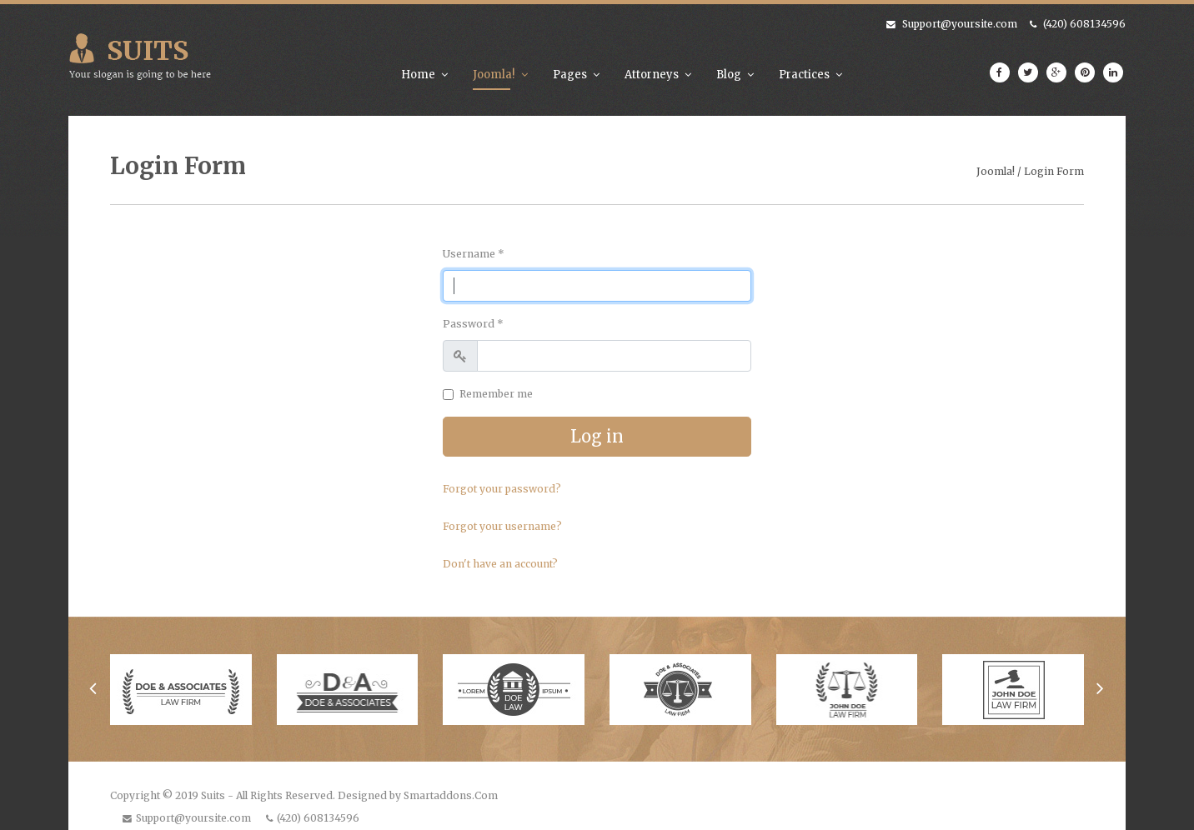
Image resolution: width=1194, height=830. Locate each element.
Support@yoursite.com (959, 24)
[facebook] (1000, 72)
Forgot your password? (502, 488)
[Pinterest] (1085, 72)
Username (473, 254)
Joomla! (494, 75)
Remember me (496, 394)
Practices (804, 75)
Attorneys (652, 75)
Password (473, 324)
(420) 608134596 (1084, 24)
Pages (570, 75)
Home (418, 75)
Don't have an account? (500, 564)
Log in (597, 436)
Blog (728, 75)
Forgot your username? (502, 526)
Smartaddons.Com (451, 795)
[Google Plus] (1056, 72)
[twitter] (1028, 72)
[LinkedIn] (1113, 72)
